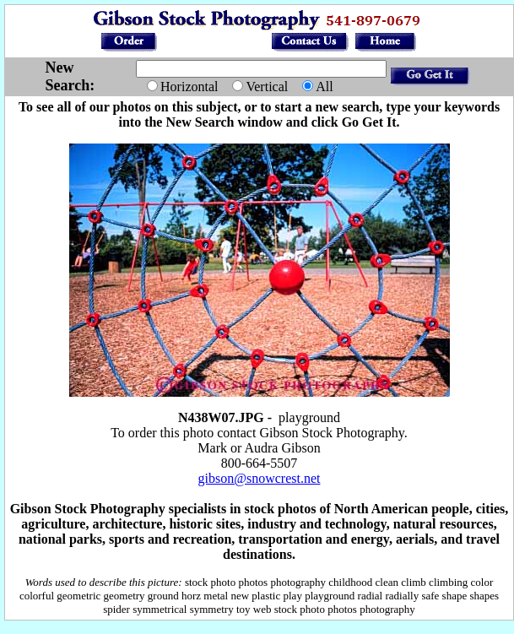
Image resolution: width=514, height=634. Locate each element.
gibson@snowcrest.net (259, 478)
